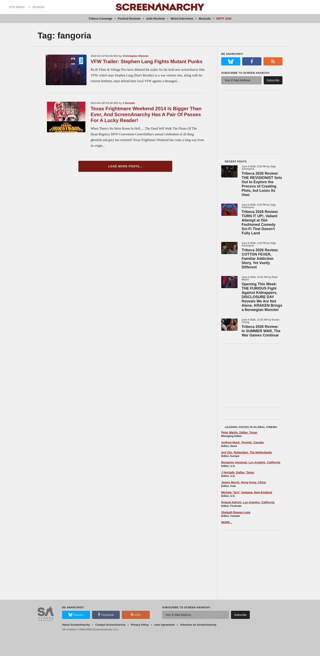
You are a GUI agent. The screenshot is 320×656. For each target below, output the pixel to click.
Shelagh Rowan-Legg (235, 512)
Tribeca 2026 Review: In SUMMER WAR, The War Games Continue (261, 331)
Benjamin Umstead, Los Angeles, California (250, 462)
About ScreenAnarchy (76, 624)
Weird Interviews (182, 18)
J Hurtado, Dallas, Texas (237, 472)
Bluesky (76, 614)
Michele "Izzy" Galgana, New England (246, 492)
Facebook (106, 614)
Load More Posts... (125, 166)
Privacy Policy (140, 624)
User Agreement (164, 624)
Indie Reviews (155, 18)
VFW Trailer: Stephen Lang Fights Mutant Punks (146, 61)
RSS (136, 614)
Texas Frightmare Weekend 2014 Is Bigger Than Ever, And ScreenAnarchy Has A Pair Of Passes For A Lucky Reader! (146, 114)
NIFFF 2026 (224, 18)
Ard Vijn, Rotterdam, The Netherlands (246, 452)
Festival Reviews (129, 18)
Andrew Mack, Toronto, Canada (242, 442)
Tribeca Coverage (100, 18)
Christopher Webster (136, 55)
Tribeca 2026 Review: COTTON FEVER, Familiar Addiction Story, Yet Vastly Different (260, 258)
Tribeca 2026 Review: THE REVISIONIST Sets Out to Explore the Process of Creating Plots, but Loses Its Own (262, 184)
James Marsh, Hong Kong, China (243, 482)
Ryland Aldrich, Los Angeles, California (247, 502)
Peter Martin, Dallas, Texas (239, 432)
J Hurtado (129, 103)
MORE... (226, 522)
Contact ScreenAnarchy (110, 624)
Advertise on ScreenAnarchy (198, 624)
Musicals (205, 18)
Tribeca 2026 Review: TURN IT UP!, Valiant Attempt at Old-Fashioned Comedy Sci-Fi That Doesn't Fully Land (260, 222)
